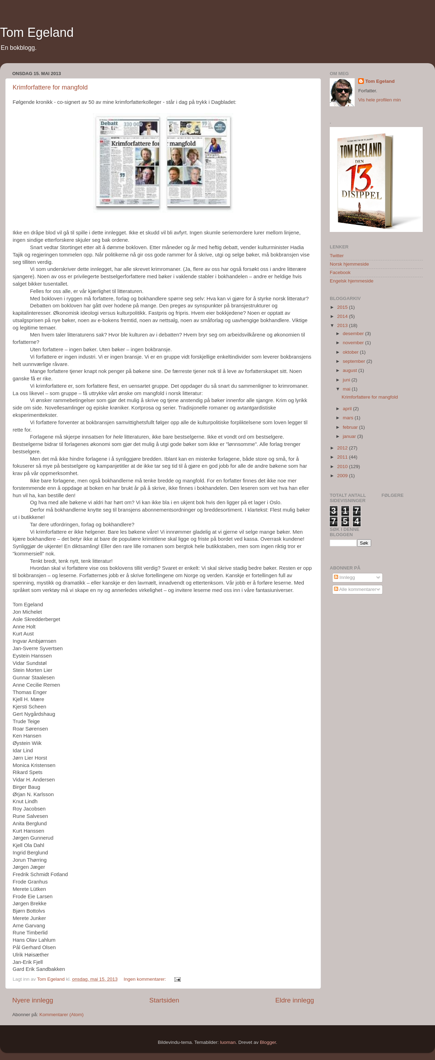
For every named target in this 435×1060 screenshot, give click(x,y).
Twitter (337, 255)
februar (351, 427)
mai (347, 389)
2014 (343, 316)
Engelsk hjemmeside (352, 281)
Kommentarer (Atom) (61, 1014)
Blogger (268, 1042)
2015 (343, 307)
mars (349, 417)
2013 (343, 325)
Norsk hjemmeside (349, 264)
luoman (227, 1042)
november (354, 342)
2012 (343, 448)
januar (350, 436)
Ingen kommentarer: (146, 979)
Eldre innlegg (294, 1000)
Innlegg (344, 577)
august (350, 370)
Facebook (340, 272)
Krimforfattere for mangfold (50, 87)
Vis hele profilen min (379, 99)
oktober (351, 352)
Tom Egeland (37, 32)
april (348, 408)
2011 (343, 457)
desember (354, 333)
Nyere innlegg (32, 1000)
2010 (343, 466)
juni (347, 379)
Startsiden (164, 1000)
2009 (343, 475)
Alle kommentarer (355, 589)
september (355, 361)
